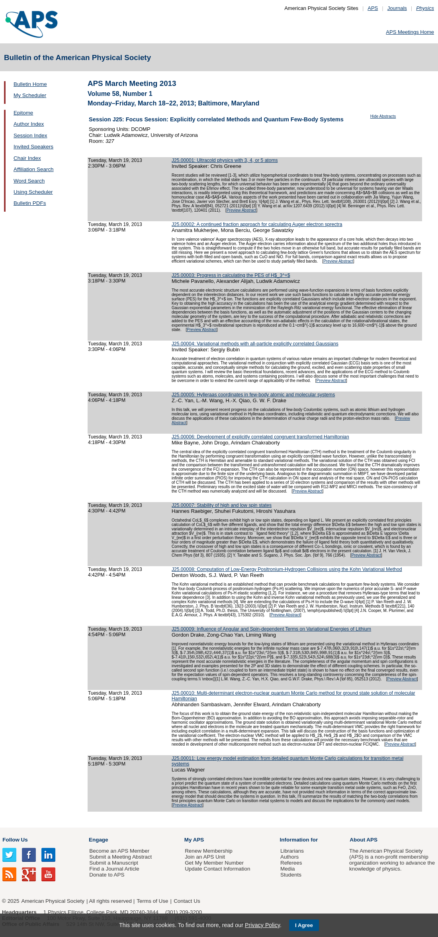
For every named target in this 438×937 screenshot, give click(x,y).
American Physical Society (53, 901)
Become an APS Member (119, 851)
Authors (289, 857)
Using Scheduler (33, 192)
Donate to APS (106, 875)
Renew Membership (209, 851)
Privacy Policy (262, 925)
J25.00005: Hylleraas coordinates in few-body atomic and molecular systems (253, 394)
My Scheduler (30, 95)
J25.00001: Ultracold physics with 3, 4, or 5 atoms (225, 160)
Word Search (29, 181)
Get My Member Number (214, 863)
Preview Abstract (241, 210)
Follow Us (14, 840)
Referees (291, 863)
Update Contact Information (217, 869)
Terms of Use (152, 901)
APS (373, 8)
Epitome (23, 113)
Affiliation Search (34, 169)
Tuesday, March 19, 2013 (115, 160)
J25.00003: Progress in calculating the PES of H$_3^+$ (231, 275)
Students (290, 875)
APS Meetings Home (410, 32)
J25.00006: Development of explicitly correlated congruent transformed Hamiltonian (260, 437)
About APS (363, 840)
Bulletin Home (30, 84)
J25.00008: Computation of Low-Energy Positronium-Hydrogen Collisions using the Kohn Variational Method (287, 569)
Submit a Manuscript (113, 863)
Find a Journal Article (114, 869)
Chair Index (27, 158)
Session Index (30, 135)
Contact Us (187, 901)
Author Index (29, 124)
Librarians (292, 851)
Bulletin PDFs (30, 203)
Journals (397, 8)
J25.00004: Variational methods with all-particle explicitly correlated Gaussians (255, 344)
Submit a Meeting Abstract (120, 857)
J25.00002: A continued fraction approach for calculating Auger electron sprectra (257, 224)
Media (287, 869)
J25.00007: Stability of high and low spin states (222, 505)
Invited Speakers (33, 147)
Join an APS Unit (205, 857)
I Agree (304, 925)
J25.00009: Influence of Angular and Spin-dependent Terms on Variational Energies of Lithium (271, 629)
